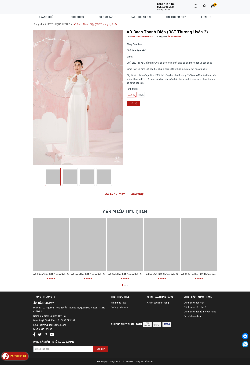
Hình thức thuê (118, 302)
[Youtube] (52, 334)
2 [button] (125, 285)
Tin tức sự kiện (176, 17)
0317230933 (45, 329)
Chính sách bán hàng (158, 302)
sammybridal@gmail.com (53, 325)
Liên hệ (206, 17)
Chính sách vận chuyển (195, 307)
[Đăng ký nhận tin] (70, 349)
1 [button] (122, 285)
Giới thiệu (77, 17)
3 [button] (127, 285)
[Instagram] (45, 334)
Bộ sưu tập (107, 17)
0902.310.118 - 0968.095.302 (60, 320)
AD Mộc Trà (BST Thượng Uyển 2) (162, 274)
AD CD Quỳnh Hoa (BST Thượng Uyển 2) (200, 274)
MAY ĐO (132, 95)
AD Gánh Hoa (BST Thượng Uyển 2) (125, 274)
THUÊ (141, 95)
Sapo (150, 361)
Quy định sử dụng (193, 316)
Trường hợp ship (119, 307)
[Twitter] (40, 334)
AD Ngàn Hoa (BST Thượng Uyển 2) (88, 274)
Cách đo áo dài (141, 17)
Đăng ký (100, 349)
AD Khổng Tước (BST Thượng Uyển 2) (51, 274)
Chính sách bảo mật (194, 302)
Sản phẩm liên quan (125, 212)
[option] (78, 97)
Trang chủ (47, 17)
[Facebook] (34, 334)
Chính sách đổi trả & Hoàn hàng (200, 311)
